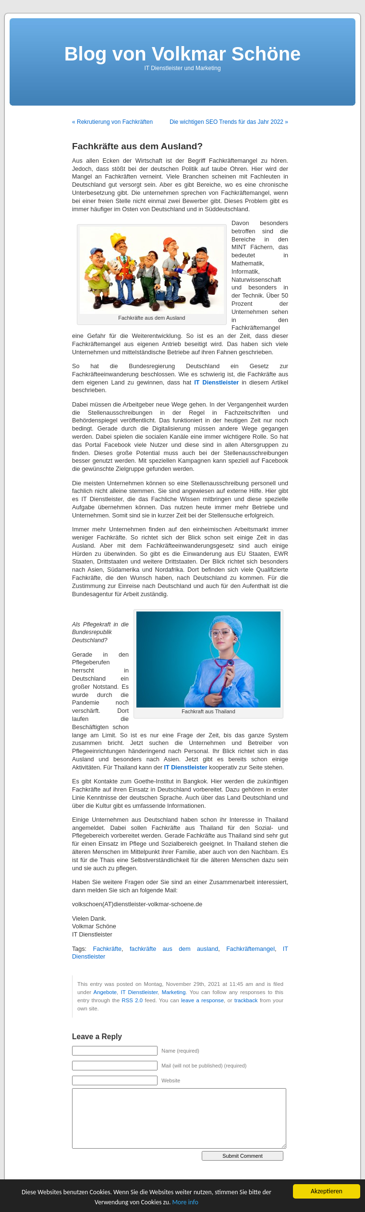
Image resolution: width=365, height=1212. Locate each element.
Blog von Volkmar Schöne (182, 53)
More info (185, 1202)
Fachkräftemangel (250, 949)
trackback (245, 1000)
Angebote (105, 992)
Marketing (174, 992)
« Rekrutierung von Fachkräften (112, 122)
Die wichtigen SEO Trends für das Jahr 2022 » (229, 122)
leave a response (202, 1000)
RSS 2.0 (132, 1000)
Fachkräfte (107, 949)
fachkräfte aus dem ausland (174, 949)
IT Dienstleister (139, 992)
